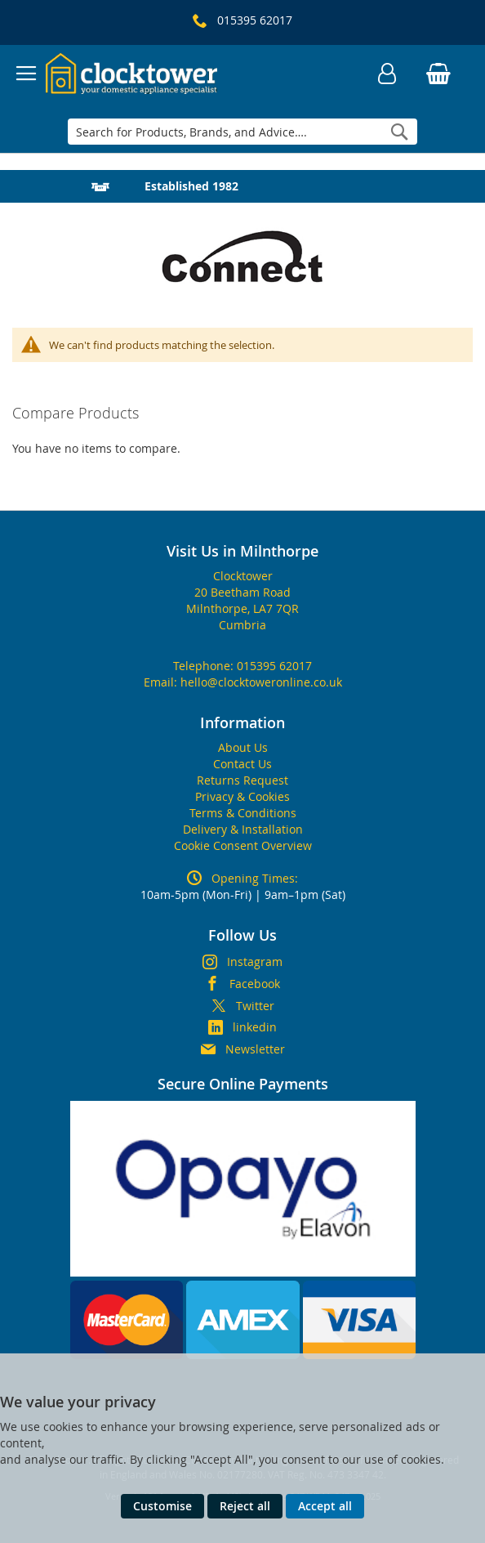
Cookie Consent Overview (243, 845)
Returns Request (242, 780)
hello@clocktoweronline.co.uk (261, 682)
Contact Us (242, 764)
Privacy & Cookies (242, 796)
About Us (243, 747)
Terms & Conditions (242, 813)
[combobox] (243, 132)
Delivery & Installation (243, 829)
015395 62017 (274, 665)
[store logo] (131, 73)
